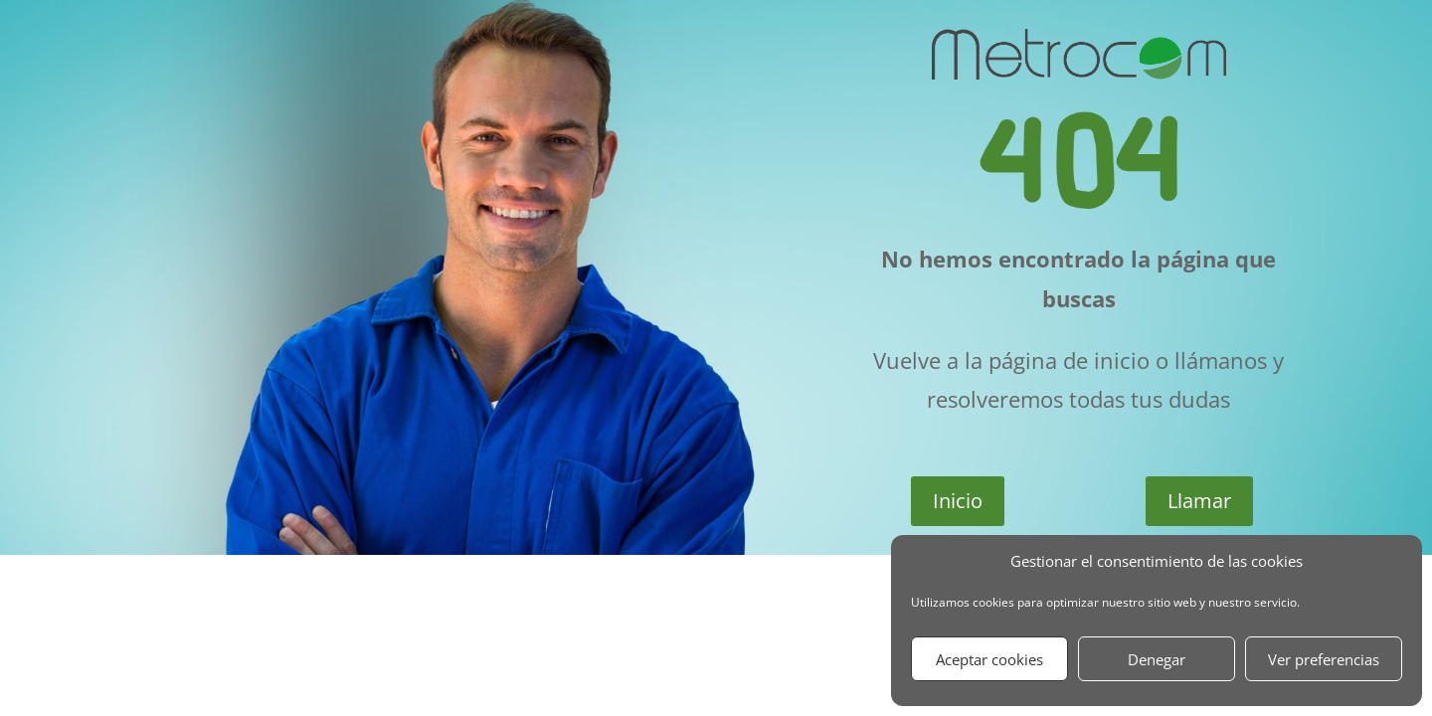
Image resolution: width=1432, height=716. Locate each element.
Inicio (958, 500)
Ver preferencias (1323, 659)
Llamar (1199, 500)
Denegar (1156, 659)
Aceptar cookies (989, 659)
